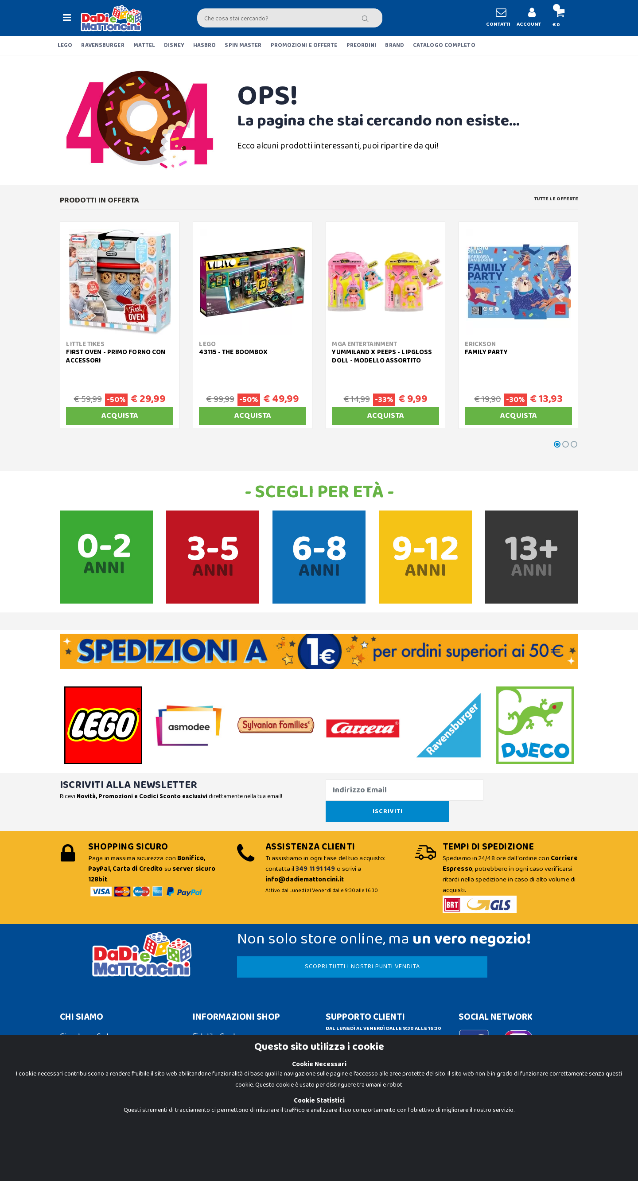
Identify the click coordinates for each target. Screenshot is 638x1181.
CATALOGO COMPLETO (444, 45)
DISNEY (174, 45)
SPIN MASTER (243, 45)
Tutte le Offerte (556, 199)
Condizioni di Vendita (229, 1031)
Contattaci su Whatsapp (377, 1044)
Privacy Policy (83, 1124)
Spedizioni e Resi (221, 1048)
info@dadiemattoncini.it (367, 1025)
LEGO (65, 45)
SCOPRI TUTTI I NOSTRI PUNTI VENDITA (322, 945)
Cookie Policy (82, 1108)
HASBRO (204, 45)
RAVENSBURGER (102, 45)
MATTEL (144, 45)
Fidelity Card (214, 1015)
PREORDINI (361, 45)
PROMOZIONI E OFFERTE (304, 45)
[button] (556, 18)
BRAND (394, 45)
